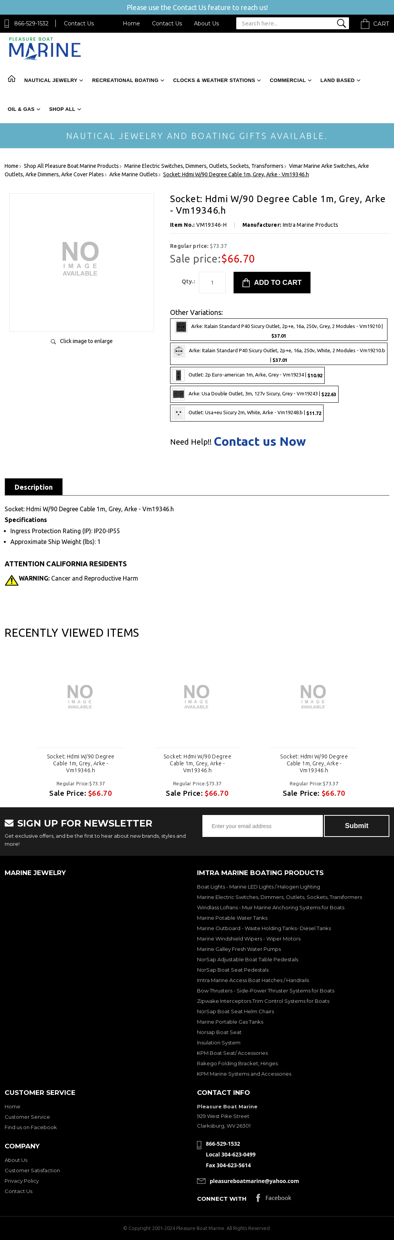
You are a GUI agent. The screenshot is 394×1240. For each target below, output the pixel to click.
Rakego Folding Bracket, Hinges (237, 1063)
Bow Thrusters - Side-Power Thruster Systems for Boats (265, 990)
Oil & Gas (21, 109)
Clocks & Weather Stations (214, 80)
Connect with (222, 1198)
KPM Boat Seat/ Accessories (232, 1053)
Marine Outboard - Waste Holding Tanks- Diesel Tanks (264, 928)
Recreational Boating (125, 80)
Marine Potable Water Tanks (232, 918)
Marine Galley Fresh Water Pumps (239, 949)
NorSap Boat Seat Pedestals (233, 970)
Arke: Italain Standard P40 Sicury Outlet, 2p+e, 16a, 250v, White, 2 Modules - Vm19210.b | (279, 354)
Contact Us (79, 23)
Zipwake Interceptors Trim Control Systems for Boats (263, 1001)
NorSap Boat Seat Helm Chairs (235, 1011)
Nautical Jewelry (50, 80)
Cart (381, 23)
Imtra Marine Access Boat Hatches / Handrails (253, 980)
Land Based (338, 80)
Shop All (62, 109)
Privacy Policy (22, 1181)
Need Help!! (191, 442)
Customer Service (27, 1117)
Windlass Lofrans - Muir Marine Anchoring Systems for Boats (270, 907)
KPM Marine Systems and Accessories (244, 1074)
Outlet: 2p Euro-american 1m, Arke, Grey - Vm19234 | (247, 375)
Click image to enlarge (86, 341)
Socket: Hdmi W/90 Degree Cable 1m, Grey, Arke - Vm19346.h (81, 763)
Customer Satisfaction (32, 1170)
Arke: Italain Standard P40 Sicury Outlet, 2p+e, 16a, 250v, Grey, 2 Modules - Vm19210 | (279, 329)
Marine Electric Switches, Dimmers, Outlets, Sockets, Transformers (279, 897)
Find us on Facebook (31, 1127)
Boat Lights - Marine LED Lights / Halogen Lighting (258, 887)
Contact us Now (260, 441)
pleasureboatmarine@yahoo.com (254, 1181)
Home (131, 23)
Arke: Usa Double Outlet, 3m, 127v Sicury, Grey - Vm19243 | (254, 394)
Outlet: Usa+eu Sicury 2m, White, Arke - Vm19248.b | (246, 413)
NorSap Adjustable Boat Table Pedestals (247, 959)
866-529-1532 (31, 23)
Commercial (288, 80)
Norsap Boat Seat (219, 1032)
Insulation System (218, 1042)
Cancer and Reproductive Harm (78, 578)
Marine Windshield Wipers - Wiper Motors (249, 938)
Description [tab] (34, 487)
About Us (206, 23)
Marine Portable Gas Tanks (230, 1022)
